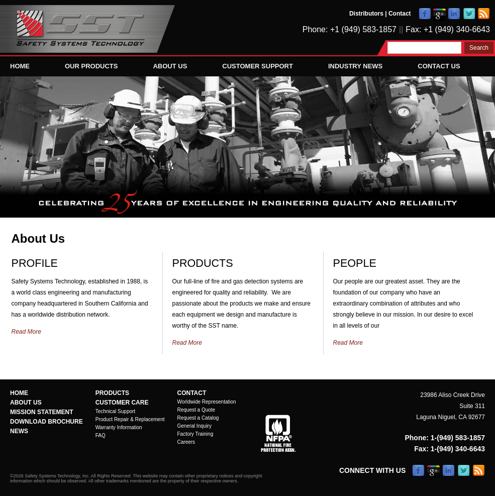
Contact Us (439, 66)
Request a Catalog (198, 418)
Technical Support (115, 411)
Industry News (355, 66)
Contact (399, 13)
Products (112, 392)
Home (20, 66)
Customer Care (122, 402)
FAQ (100, 435)
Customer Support (257, 66)
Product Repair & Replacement (130, 419)
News (19, 431)
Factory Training (195, 434)
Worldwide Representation (206, 402)
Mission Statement (41, 412)
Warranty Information (118, 427)
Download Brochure (46, 421)
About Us (170, 66)
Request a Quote (196, 410)
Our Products (91, 66)
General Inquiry (194, 426)
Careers (186, 442)
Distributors (366, 13)
